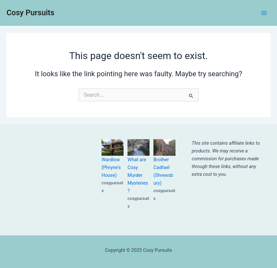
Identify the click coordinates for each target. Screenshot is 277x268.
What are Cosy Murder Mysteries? (137, 175)
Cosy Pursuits (30, 12)
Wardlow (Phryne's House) (111, 167)
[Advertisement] (43, 171)
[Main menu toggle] (264, 12)
